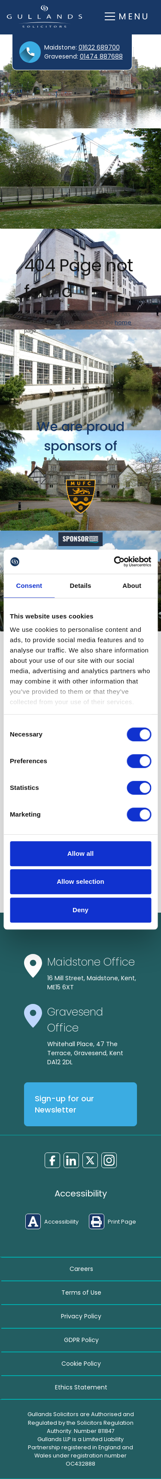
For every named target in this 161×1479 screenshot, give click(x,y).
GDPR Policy (81, 1340)
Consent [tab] (29, 585)
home (123, 322)
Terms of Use (81, 1292)
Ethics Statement (81, 1387)
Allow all (80, 853)
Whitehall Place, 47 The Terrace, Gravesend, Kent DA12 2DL (85, 1053)
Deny (80, 910)
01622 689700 (99, 47)
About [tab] (131, 585)
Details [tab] (80, 585)
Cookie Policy (81, 1363)
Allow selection (80, 881)
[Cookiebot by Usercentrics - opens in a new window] (114, 561)
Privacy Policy (81, 1316)
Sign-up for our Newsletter (64, 1104)
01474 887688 (101, 56)
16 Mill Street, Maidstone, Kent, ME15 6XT (91, 982)
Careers (81, 1269)
